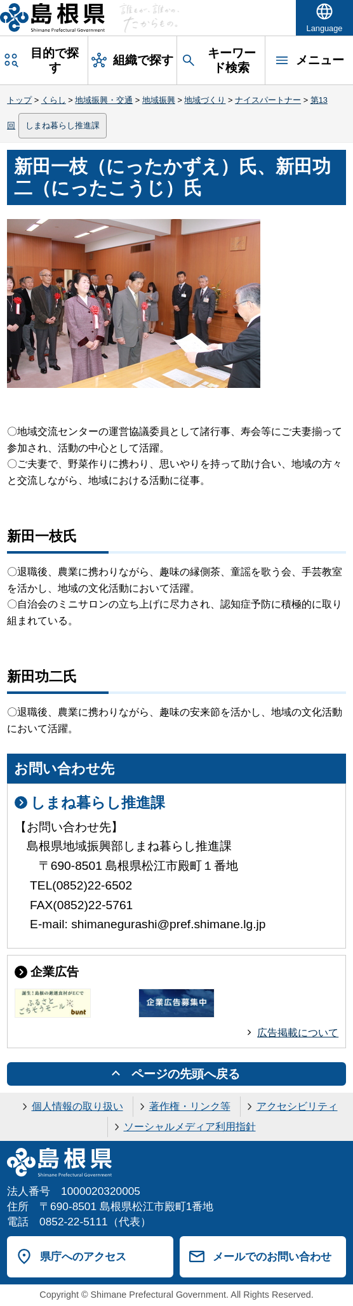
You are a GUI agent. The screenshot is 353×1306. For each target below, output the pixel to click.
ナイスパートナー (268, 100)
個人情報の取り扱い (77, 1106)
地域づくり (204, 100)
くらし (53, 100)
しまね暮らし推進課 (62, 125)
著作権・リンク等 (189, 1106)
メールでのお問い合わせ (272, 1256)
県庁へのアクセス (83, 1256)
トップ (19, 100)
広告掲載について (297, 1032)
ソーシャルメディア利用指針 (190, 1126)
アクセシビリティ (297, 1106)
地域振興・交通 (104, 100)
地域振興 (158, 100)
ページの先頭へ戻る (185, 1074)
